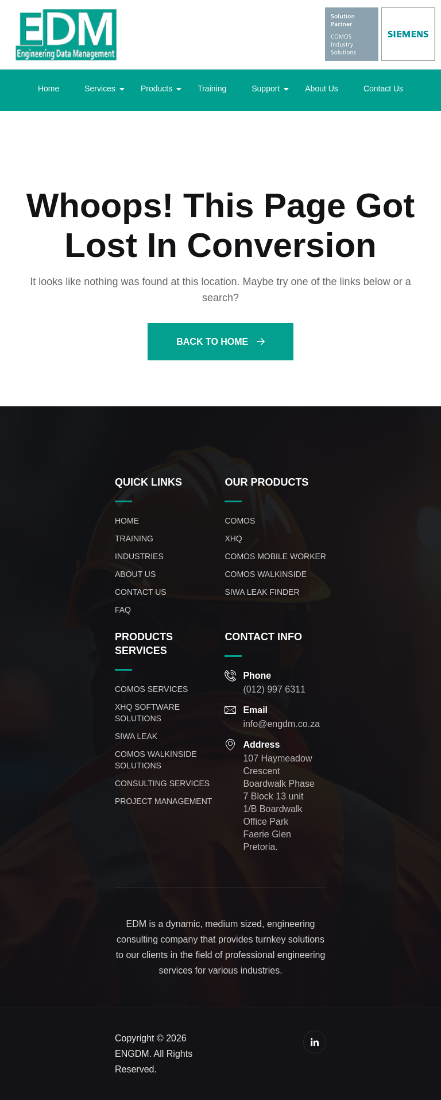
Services (103, 88)
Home (48, 88)
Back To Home (220, 342)
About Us (321, 88)
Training (212, 88)
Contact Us (383, 88)
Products (160, 88)
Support (269, 88)
